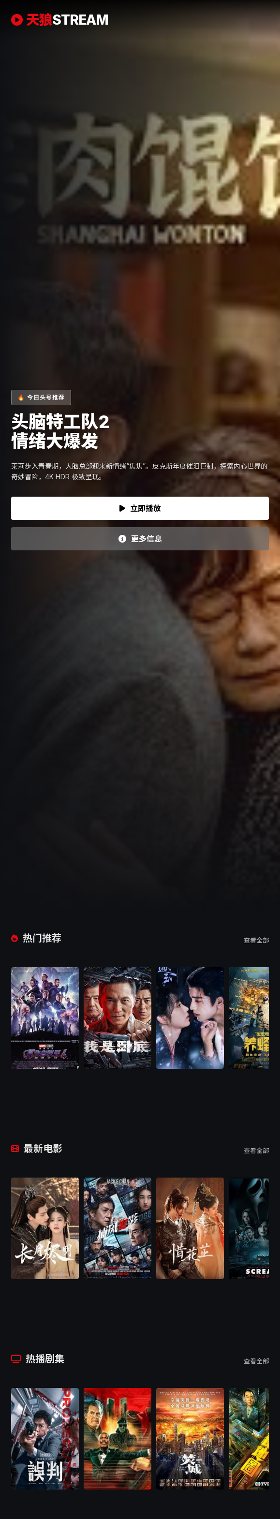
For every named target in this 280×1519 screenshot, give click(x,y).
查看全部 (256, 940)
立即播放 (140, 508)
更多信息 (140, 539)
